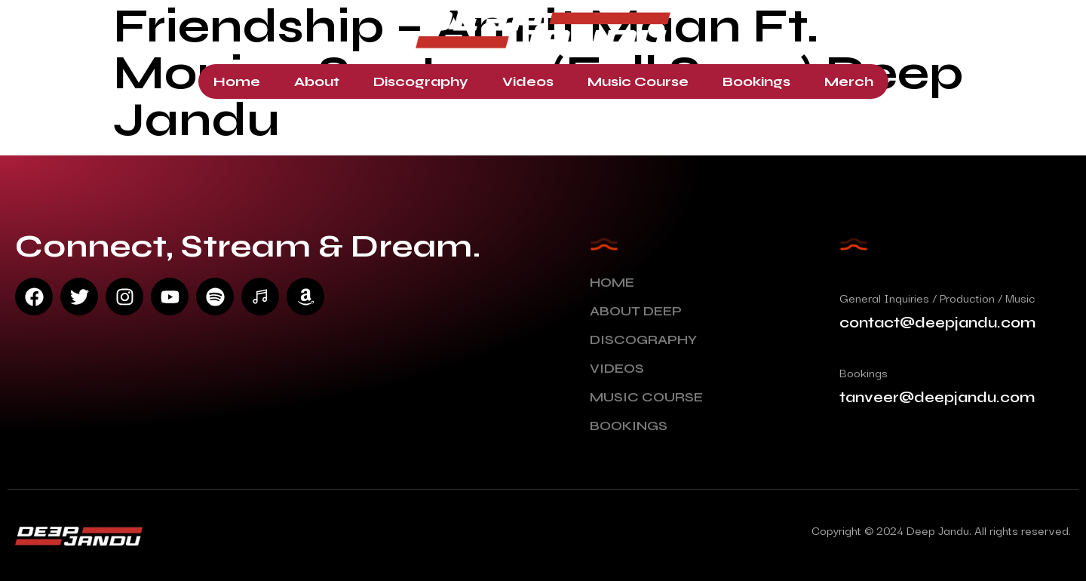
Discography (420, 81)
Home (236, 81)
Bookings (756, 81)
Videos (528, 81)
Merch (848, 81)
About (316, 81)
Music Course (638, 81)
